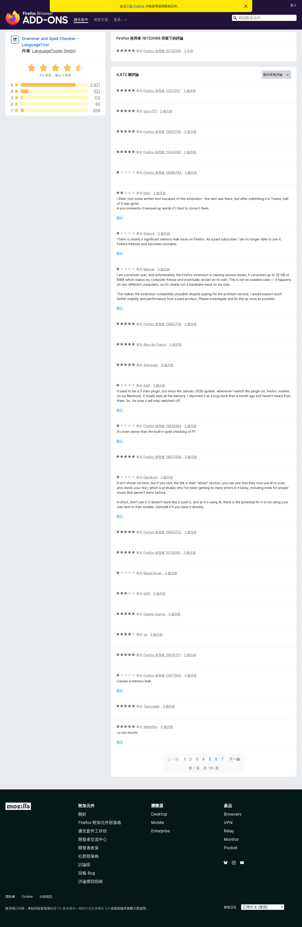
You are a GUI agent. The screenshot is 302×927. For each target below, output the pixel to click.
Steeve (149, 233)
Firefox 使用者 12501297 (162, 91)
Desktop (159, 814)
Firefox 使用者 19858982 (162, 426)
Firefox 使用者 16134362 (161, 552)
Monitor (231, 839)
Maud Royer (152, 573)
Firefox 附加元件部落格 (99, 822)
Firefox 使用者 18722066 (162, 51)
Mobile (157, 822)
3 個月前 (190, 91)
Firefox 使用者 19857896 (162, 457)
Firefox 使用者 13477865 (162, 675)
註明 (18, 908)
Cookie (27, 896)
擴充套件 (81, 19)
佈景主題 (101, 19)
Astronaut (150, 365)
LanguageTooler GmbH (54, 50)
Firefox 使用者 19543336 (162, 152)
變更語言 (230, 907)
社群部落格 (88, 856)
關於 (82, 814)
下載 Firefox (135, 6)
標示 (119, 217)
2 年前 (188, 51)
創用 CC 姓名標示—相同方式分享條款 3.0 (80, 908)
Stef (146, 385)
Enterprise (160, 831)
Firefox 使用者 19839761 (162, 655)
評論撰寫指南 (90, 881)
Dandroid (150, 477)
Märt (146, 193)
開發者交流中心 (92, 839)
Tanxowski (151, 706)
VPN (228, 822)
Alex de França (154, 344)
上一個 (173, 759)
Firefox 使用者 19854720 (162, 532)
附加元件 (86, 805)
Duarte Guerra (154, 614)
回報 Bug (86, 873)
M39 (146, 593)
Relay (229, 831)
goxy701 (150, 111)
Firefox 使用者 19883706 (162, 324)
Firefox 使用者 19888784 (162, 172)
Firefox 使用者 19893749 (162, 132)
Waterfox (150, 727)
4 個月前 (167, 727)
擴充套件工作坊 (92, 831)
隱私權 (10, 896)
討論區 (84, 864)
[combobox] (264, 18)
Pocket (230, 847)
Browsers (233, 814)
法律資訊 (46, 896)
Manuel (148, 269)
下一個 (234, 759)
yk (145, 634)
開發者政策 (88, 847)
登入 (293, 5)
